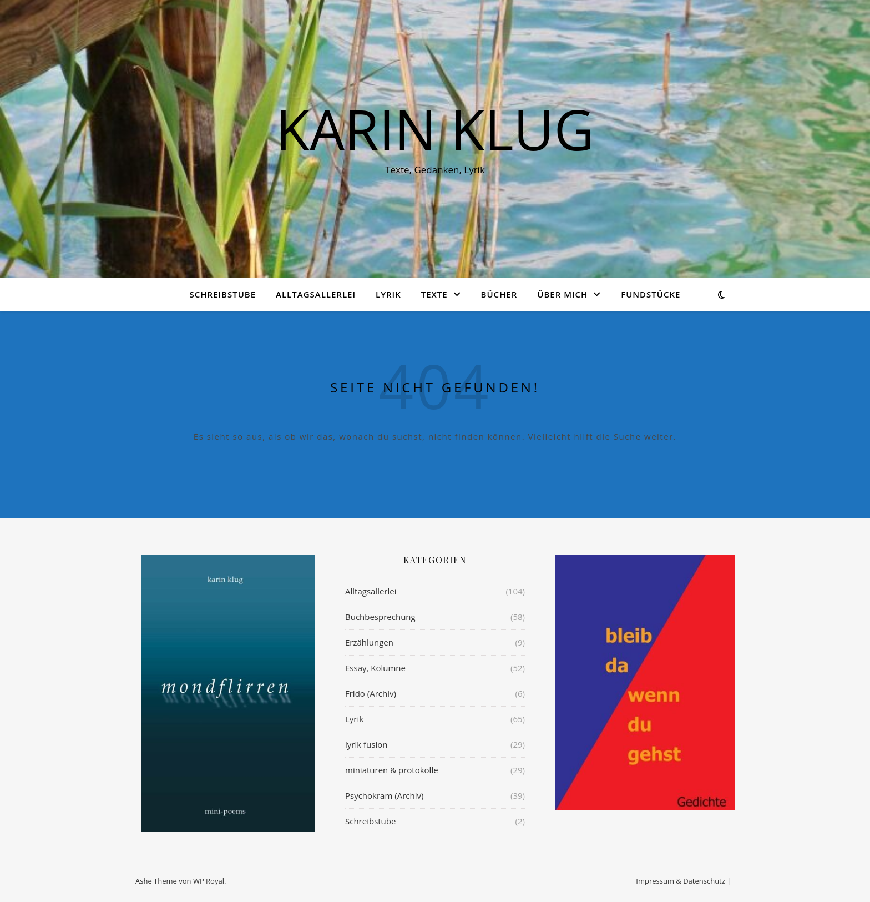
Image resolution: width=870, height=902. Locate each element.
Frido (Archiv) (370, 693)
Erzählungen (369, 642)
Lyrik (388, 294)
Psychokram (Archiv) (384, 795)
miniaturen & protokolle (391, 769)
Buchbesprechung (380, 616)
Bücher (499, 294)
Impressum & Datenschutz (680, 881)
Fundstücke (650, 294)
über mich (562, 294)
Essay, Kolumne (375, 667)
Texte (434, 294)
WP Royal (208, 881)
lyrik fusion (366, 744)
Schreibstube (223, 294)
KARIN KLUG (435, 129)
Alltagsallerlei (316, 294)
